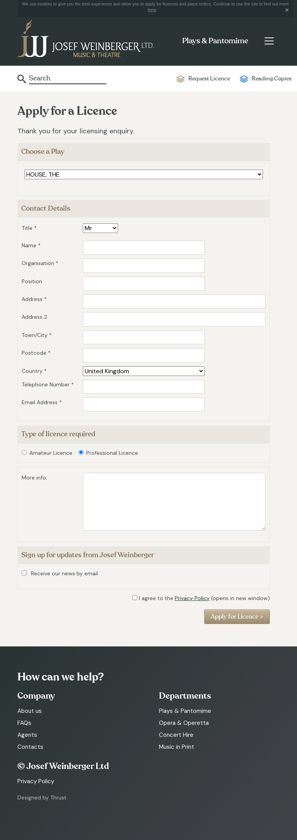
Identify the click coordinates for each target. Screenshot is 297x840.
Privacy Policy (192, 598)
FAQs (24, 723)
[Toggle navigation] (269, 41)
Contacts (30, 747)
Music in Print (176, 747)
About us (29, 711)
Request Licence (209, 78)
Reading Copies (272, 78)
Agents (27, 735)
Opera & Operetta (184, 723)
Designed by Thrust (42, 797)
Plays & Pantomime (215, 41)
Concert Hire (176, 735)
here (152, 9)
